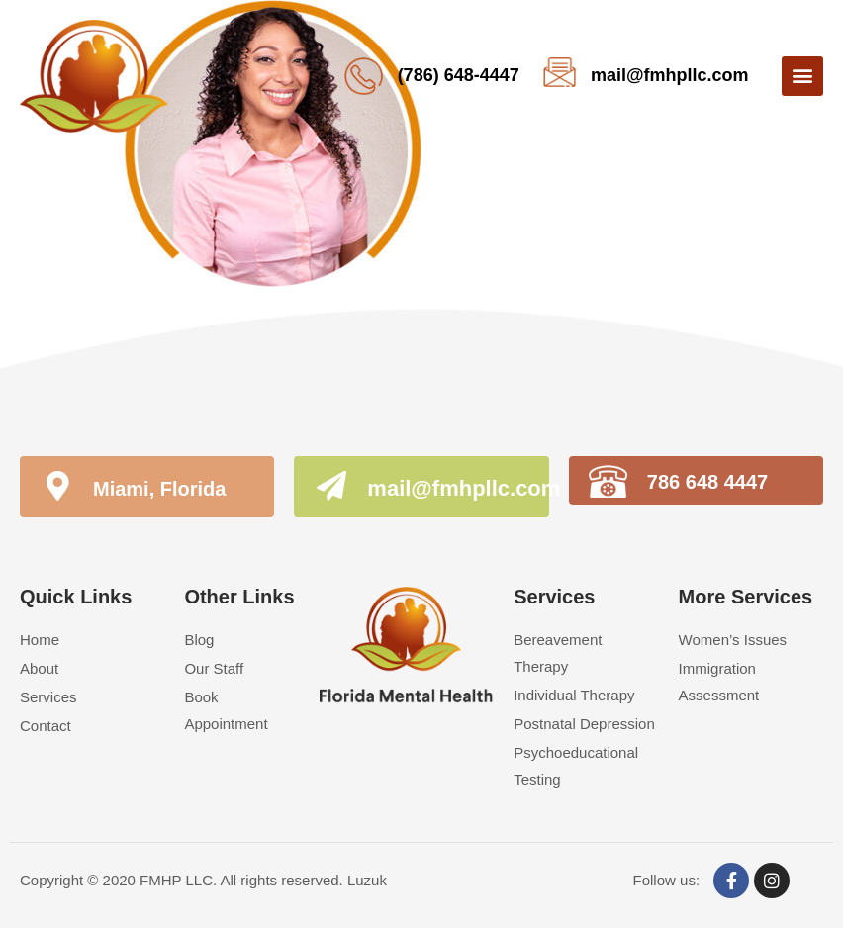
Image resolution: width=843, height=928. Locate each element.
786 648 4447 (707, 482)
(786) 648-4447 (458, 75)
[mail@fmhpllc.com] (331, 489)
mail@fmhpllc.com (670, 75)
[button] (802, 76)
